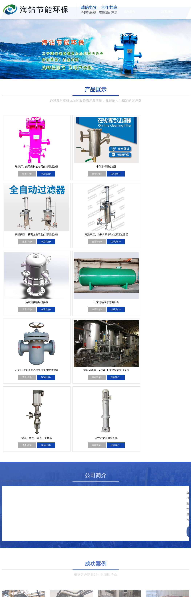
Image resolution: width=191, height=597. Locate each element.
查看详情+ (16, 155)
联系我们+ (35, 155)
